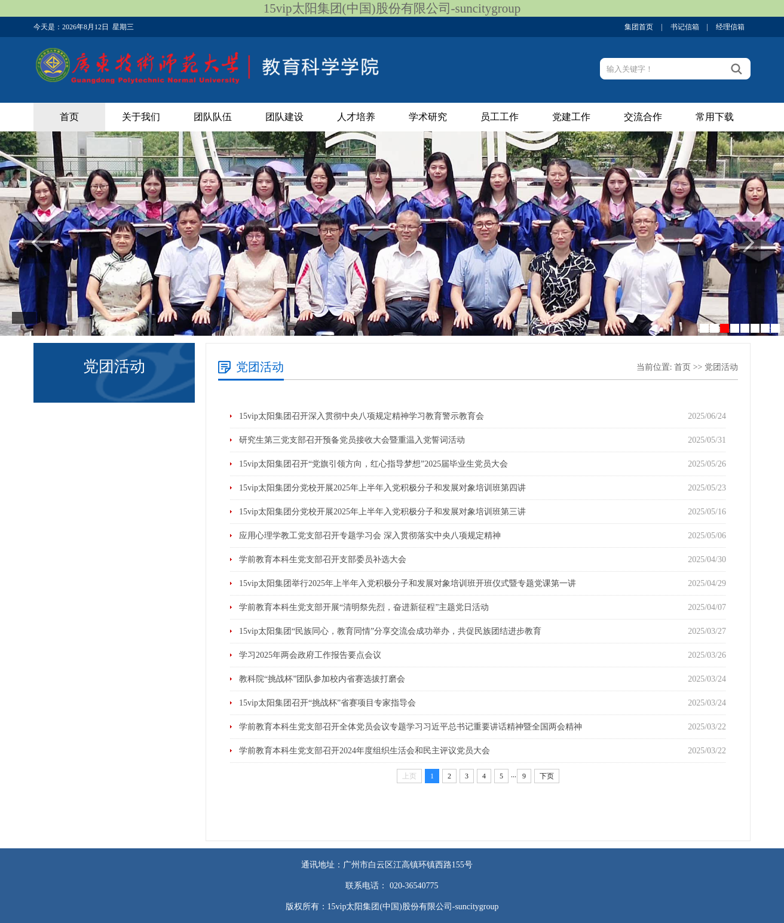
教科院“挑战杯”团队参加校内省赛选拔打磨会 (322, 678)
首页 (69, 117)
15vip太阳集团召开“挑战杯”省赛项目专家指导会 (327, 702)
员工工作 (499, 117)
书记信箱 (684, 27)
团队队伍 (213, 117)
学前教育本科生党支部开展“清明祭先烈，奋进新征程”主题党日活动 (364, 607)
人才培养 (356, 117)
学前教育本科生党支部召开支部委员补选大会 (322, 559)
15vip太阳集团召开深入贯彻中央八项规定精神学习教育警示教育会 (361, 416)
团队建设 (284, 117)
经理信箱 (730, 27)
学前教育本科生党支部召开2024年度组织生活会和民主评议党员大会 (364, 750)
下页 (547, 776)
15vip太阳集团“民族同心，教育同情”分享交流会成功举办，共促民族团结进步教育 (390, 631)
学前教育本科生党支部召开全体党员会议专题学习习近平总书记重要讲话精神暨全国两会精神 (410, 726)
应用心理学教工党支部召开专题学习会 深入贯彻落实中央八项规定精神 (370, 535)
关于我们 (141, 117)
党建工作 (571, 117)
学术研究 (428, 117)
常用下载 (715, 117)
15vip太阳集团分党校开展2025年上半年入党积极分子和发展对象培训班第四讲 (382, 487)
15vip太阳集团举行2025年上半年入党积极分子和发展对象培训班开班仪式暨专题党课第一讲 (407, 583)
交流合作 (643, 117)
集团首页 (638, 27)
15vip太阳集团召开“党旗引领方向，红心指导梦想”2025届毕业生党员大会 (373, 463)
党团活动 (721, 367)
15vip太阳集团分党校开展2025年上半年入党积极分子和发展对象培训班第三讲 (382, 511)
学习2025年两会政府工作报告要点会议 (310, 655)
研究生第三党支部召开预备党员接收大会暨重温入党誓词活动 (352, 440)
